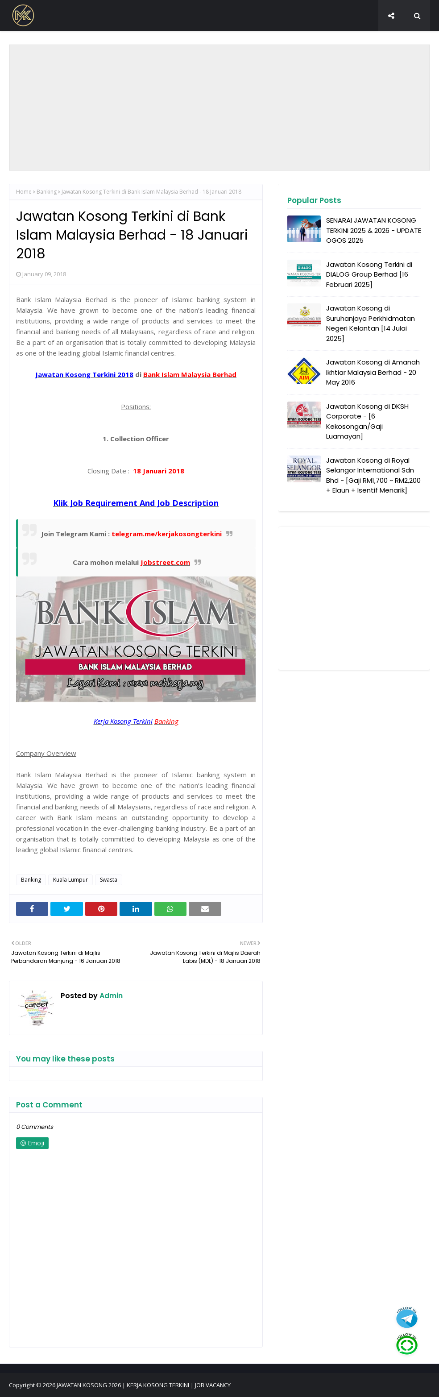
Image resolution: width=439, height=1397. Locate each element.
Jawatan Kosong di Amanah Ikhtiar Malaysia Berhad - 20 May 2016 (373, 372)
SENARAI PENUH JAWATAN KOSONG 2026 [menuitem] (192, 38)
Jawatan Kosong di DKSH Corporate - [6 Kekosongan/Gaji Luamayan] (367, 421)
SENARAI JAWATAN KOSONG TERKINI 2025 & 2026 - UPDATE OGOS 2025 (373, 230)
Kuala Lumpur (70, 879)
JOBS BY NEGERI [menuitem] (86, 38)
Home (24, 191)
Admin (110, 996)
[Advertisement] (219, 107)
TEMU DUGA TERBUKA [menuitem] (302, 38)
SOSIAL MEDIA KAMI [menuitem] (379, 38)
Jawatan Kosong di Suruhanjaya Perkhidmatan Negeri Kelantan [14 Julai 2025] (370, 323)
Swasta (108, 879)
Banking (47, 191)
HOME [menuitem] (39, 38)
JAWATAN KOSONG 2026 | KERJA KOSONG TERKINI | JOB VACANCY (144, 1385)
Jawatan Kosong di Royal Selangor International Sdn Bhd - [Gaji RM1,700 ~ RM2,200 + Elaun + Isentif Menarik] (373, 475)
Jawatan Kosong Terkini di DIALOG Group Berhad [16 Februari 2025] (369, 274)
